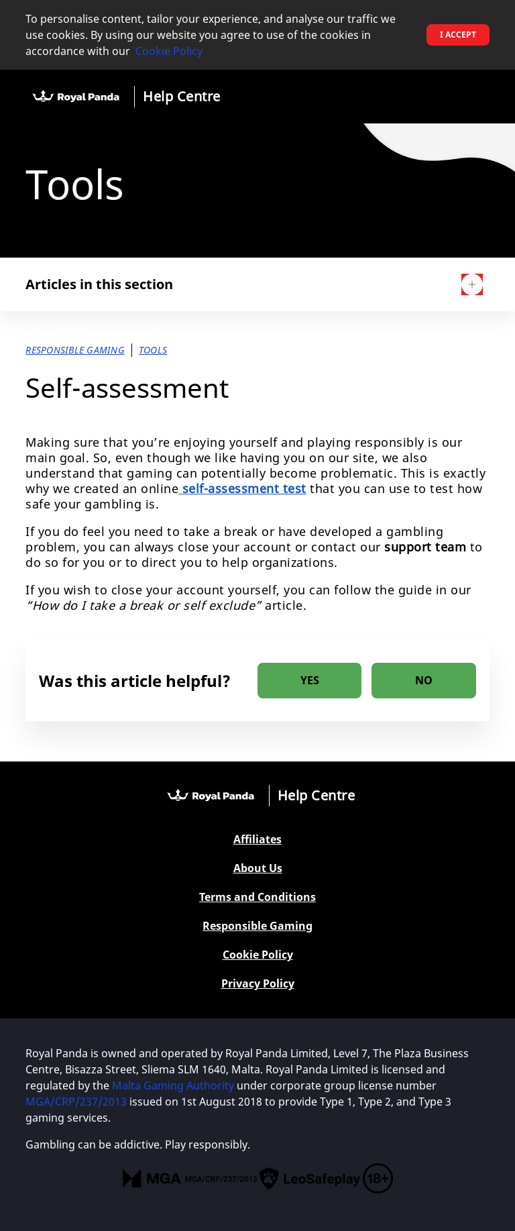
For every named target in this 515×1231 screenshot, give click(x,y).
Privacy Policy (257, 983)
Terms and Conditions (257, 897)
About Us (257, 868)
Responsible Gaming (257, 926)
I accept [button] (458, 34)
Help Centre (182, 96)
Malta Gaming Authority (173, 1085)
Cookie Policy (169, 51)
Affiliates (257, 839)
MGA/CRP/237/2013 (76, 1101)
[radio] (309, 680)
